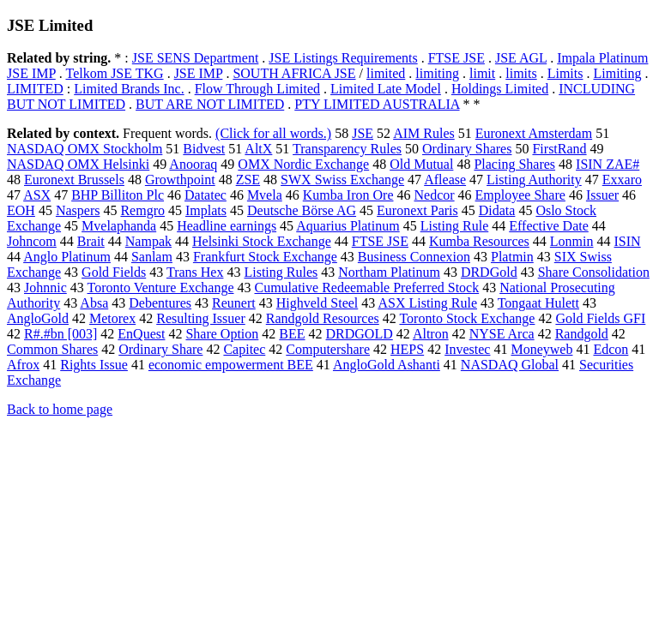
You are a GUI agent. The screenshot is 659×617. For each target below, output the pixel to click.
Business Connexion (414, 256)
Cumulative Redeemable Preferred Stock (366, 287)
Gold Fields (114, 272)
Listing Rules (280, 272)
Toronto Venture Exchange (161, 287)
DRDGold (489, 272)
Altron (431, 333)
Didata (497, 210)
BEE (292, 333)
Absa (94, 303)
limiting (437, 73)
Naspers (78, 210)
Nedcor (434, 195)
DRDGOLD (359, 333)
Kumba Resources (479, 241)
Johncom (32, 241)
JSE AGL (521, 58)
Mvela (264, 195)
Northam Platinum (389, 272)
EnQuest (141, 333)
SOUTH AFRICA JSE (294, 73)
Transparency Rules (347, 148)
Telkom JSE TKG (114, 73)
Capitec (244, 349)
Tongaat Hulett (538, 303)
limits (520, 73)
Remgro (142, 210)
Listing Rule (454, 226)
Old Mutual (421, 164)
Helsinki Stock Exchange (261, 241)
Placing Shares (514, 164)
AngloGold (38, 318)
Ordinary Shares (466, 148)
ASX (37, 195)
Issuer (602, 195)
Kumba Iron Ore (348, 195)
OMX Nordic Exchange (303, 164)
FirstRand (559, 148)
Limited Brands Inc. (129, 88)
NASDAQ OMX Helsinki (78, 164)
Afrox (23, 364)
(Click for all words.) (273, 133)
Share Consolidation (594, 272)
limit (482, 73)
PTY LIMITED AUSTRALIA (376, 104)
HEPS (407, 349)
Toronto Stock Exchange (467, 318)
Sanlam (151, 256)
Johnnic (45, 287)
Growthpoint (180, 179)
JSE (362, 133)
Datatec (205, 195)
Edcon (610, 349)
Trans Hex (195, 272)
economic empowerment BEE (230, 364)
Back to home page (59, 409)
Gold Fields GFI (600, 318)
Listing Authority (534, 179)
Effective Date (549, 226)
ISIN (627, 241)
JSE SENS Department (195, 58)
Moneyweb (541, 349)
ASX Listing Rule (427, 303)
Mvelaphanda (119, 226)
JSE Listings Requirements (343, 58)
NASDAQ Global (510, 364)
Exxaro (622, 179)
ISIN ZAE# (607, 164)
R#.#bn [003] (60, 333)
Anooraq (193, 164)
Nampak (148, 241)
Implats (206, 210)
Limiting (617, 73)
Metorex (112, 318)
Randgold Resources (322, 318)
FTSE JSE (456, 58)
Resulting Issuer (200, 318)
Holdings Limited (499, 88)
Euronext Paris (417, 210)
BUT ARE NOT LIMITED (210, 104)
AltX (258, 148)
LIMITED (35, 88)
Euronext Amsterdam (533, 133)
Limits (565, 73)
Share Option (221, 333)
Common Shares (52, 349)
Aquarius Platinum (347, 226)
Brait (91, 241)
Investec (467, 349)
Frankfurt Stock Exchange (265, 256)
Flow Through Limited (257, 88)
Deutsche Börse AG (301, 210)
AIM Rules (424, 133)
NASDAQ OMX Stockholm (84, 148)
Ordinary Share (160, 349)
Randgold (581, 333)
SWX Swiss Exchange (342, 179)
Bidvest (204, 148)
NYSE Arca (502, 333)
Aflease (445, 179)
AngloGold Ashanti (386, 364)
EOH (21, 210)
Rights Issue (94, 364)
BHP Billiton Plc (117, 195)
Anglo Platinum (67, 256)
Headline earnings (226, 226)
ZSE (248, 179)
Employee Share (520, 195)
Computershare (328, 349)
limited (385, 73)
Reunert (234, 303)
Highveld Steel (317, 303)
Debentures (160, 303)
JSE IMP (198, 73)
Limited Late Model (385, 88)
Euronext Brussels (74, 179)
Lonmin (572, 241)
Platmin (512, 256)
